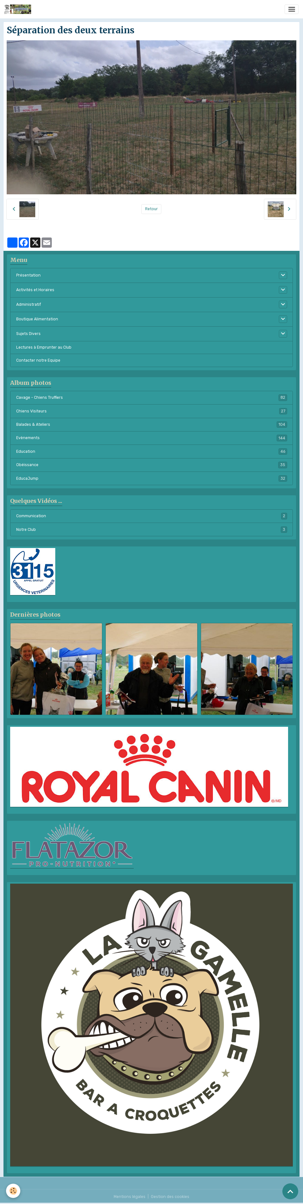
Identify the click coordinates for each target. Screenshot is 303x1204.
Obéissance (151, 465)
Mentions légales (129, 1196)
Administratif (28, 304)
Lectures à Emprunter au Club (43, 347)
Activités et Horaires (35, 290)
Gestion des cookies (170, 1196)
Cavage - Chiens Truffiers (151, 397)
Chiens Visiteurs (151, 411)
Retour (151, 209)
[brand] (18, 9)
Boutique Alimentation (37, 319)
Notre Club (151, 529)
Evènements (151, 438)
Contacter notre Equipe (38, 360)
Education (151, 451)
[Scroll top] (290, 1191)
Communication (151, 516)
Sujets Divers (28, 333)
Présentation (28, 275)
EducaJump (151, 478)
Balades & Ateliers (151, 424)
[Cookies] (13, 1191)
